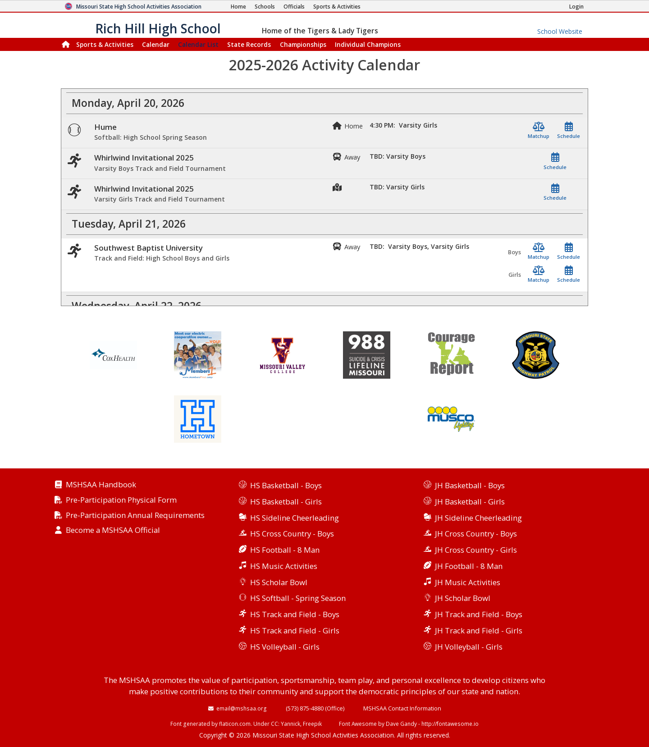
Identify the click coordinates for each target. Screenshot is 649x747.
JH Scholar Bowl (462, 598)
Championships (303, 44)
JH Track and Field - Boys (478, 614)
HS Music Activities (283, 566)
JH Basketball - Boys (470, 485)
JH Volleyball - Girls (469, 647)
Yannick (290, 723)
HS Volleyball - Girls (285, 647)
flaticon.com (235, 723)
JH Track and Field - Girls (478, 630)
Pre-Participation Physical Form (121, 500)
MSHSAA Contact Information (402, 708)
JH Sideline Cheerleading (478, 518)
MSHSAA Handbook (101, 485)
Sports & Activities (104, 44)
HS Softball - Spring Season (298, 598)
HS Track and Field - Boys (294, 614)
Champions (368, 44)
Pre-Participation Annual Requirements (135, 515)
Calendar (155, 44)
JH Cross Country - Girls (476, 550)
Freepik (312, 723)
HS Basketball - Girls (286, 501)
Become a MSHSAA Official (113, 530)
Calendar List (198, 44)
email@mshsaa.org (241, 708)
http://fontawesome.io (450, 723)
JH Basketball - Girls (470, 501)
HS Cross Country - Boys (292, 533)
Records (249, 44)
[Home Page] (238, 6)
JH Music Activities (467, 582)
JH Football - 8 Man (469, 566)
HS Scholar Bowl (278, 582)
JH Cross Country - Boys (476, 533)
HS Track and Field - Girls (294, 630)
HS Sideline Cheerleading (294, 518)
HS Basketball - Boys (286, 485)
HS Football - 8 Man (285, 550)
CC (274, 723)
